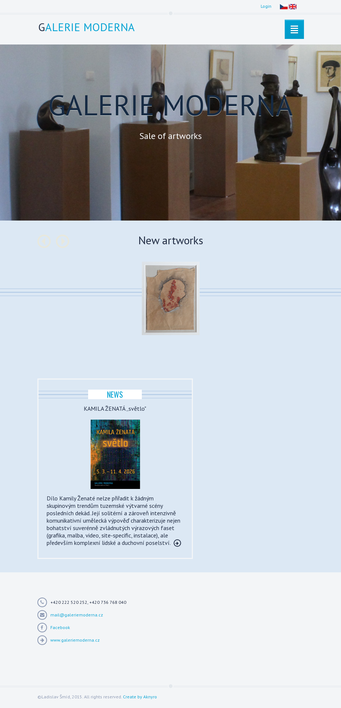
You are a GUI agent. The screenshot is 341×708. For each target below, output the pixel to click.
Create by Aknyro (140, 696)
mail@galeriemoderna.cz (76, 615)
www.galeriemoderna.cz (75, 640)
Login (266, 6)
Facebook (60, 627)
